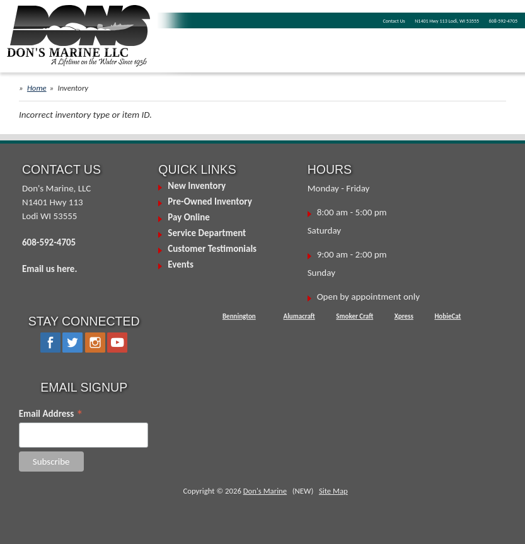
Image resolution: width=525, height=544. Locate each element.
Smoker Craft (354, 316)
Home (37, 88)
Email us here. (49, 269)
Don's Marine (265, 491)
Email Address (51, 414)
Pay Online (188, 217)
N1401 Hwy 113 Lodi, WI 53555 (447, 21)
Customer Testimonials (212, 248)
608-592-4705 (503, 21)
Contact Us (394, 21)
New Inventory (197, 185)
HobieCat (447, 316)
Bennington (239, 316)
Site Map (333, 491)
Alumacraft (298, 316)
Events (180, 264)
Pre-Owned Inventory (210, 201)
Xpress (404, 316)
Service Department (207, 233)
